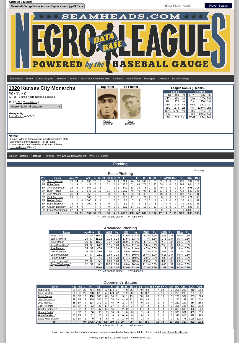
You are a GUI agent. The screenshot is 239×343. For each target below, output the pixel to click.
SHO (113, 178)
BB (154, 178)
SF (166, 286)
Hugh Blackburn (55, 203)
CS (135, 286)
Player (57, 178)
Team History (30, 102)
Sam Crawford (54, 181)
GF (104, 178)
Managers (149, 78)
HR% (180, 232)
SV (118, 178)
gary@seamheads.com (174, 332)
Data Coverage (180, 78)
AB (98, 286)
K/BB (164, 232)
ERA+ (197, 178)
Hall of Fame (133, 78)
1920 (14, 88)
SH (162, 286)
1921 (19, 102)
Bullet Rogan (54, 190)
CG (108, 178)
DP (171, 286)
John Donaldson (56, 187)
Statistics (118, 78)
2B (117, 286)
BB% (146, 232)
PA (91, 286)
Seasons (61, 78)
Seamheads (16, 78)
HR (149, 178)
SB (131, 286)
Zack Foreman (55, 197)
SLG (191, 286)
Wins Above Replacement (95, 78)
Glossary (164, 78)
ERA (189, 178)
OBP (184, 286)
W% (88, 178)
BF (181, 178)
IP (124, 178)
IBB (152, 286)
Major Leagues (44, 78)
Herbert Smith (54, 200)
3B (122, 286)
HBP (174, 178)
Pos (43, 178)
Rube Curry (53, 184)
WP (166, 178)
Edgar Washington (57, 210)
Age (71, 178)
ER (138, 178)
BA (177, 286)
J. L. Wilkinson (18, 147)
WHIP (109, 232)
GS (99, 178)
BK (170, 178)
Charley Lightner (56, 206)
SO (146, 286)
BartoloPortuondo (107, 122)
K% (126, 232)
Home (29, 78)
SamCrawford (130, 122)
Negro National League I (41, 96)
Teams (73, 78)
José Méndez (16, 116)
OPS (199, 286)
